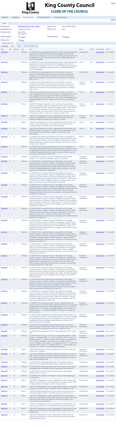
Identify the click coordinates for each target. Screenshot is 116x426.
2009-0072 (4, 244)
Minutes (66, 37)
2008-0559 (4, 408)
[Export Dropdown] (19, 46)
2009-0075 (4, 279)
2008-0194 (4, 386)
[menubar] (19, 46)
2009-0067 (4, 185)
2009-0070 (4, 220)
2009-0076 (4, 291)
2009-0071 (4, 232)
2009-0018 (4, 52)
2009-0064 (4, 349)
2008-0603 (4, 128)
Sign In (113, 3)
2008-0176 (4, 380)
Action (81, 49)
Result (92, 49)
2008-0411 (4, 92)
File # (2, 49)
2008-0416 (4, 395)
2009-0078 (4, 315)
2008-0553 (4, 116)
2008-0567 (4, 415)
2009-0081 (4, 331)
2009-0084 (4, 104)
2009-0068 (4, 196)
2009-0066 (4, 173)
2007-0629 (4, 362)
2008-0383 (4, 371)
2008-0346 (4, 366)
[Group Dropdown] (12, 46)
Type (22, 49)
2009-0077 (4, 303)
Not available (110, 52)
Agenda (22, 37)
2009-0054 (4, 156)
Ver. (10, 49)
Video (22, 40)
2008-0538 (4, 375)
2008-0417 (4, 404)
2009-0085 (4, 335)
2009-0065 (4, 161)
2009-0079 (4, 325)
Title (30, 49)
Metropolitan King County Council (28, 26)
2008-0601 (4, 122)
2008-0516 (4, 72)
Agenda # (16, 49)
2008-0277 (4, 391)
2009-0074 (4, 267)
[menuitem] (4, 46)
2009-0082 (4, 354)
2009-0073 (4, 256)
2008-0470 (4, 146)
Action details (100, 52)
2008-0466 (4, 136)
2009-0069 (4, 208)
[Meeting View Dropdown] (30, 46)
